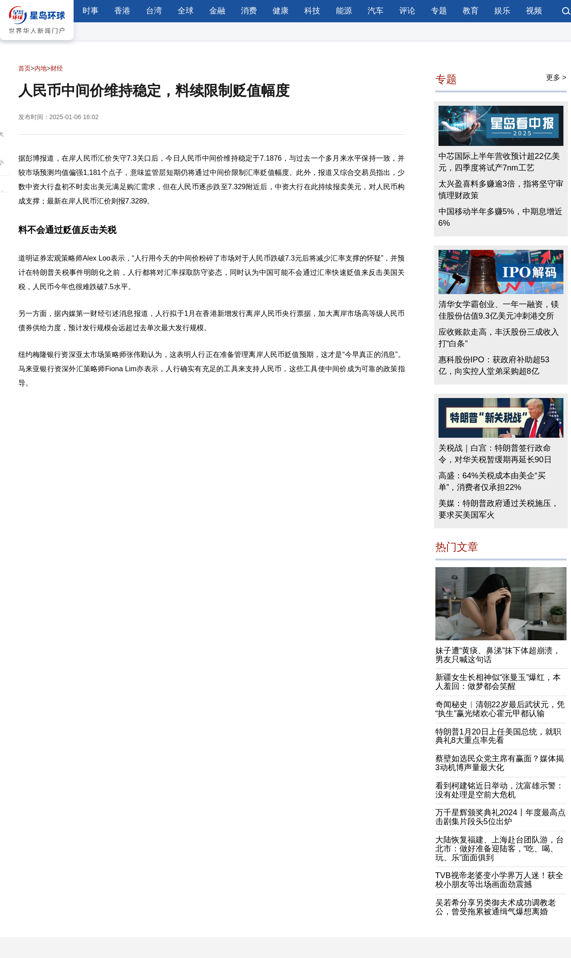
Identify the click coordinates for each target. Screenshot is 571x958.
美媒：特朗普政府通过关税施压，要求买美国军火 (499, 509)
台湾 (154, 10)
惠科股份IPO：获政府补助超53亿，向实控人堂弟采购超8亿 (494, 365)
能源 (344, 10)
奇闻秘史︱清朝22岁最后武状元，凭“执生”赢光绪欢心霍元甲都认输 (500, 709)
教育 (471, 10)
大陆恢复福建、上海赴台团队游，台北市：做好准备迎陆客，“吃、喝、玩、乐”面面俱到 (499, 848)
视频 (534, 10)
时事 (91, 10)
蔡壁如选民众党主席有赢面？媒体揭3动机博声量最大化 (499, 763)
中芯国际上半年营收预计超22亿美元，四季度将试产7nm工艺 (499, 162)
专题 (439, 10)
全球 (186, 10)
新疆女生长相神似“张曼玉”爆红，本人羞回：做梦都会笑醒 (498, 682)
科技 (312, 10)
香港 (122, 10)
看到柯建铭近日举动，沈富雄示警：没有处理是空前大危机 (499, 790)
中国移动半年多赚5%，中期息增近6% (501, 217)
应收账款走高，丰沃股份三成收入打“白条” (499, 338)
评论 (407, 10)
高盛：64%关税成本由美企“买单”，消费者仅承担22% (492, 481)
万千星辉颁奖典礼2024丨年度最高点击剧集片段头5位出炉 (500, 817)
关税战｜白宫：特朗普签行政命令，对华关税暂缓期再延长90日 (495, 454)
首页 (24, 68)
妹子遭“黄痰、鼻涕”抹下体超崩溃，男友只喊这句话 (498, 655)
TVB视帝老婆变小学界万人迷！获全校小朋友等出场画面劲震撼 (499, 880)
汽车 (376, 10)
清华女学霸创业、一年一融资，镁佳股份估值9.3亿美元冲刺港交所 (499, 310)
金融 (217, 10)
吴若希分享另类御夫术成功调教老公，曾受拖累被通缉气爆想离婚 (495, 907)
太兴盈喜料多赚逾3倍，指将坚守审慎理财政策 (501, 189)
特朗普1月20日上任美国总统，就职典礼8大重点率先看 (498, 736)
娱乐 (502, 10)
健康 (281, 10)
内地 (40, 68)
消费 (249, 10)
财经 (56, 68)
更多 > (556, 77)
